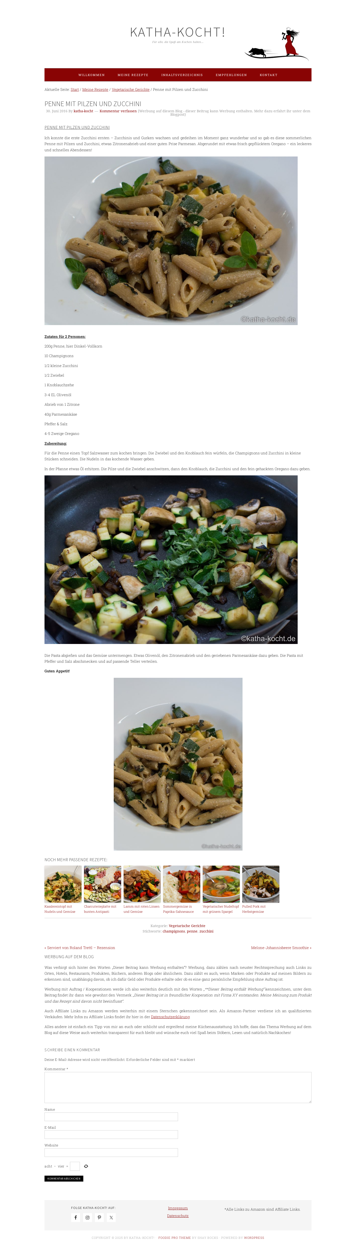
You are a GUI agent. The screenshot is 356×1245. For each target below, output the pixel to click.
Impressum (178, 1208)
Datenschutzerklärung (170, 1016)
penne (192, 931)
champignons (174, 931)
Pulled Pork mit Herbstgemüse (254, 909)
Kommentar (56, 1069)
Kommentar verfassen (118, 111)
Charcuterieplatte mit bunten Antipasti (100, 909)
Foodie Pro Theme (174, 1238)
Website (51, 1145)
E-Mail (50, 1127)
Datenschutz (178, 1215)
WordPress (254, 1238)
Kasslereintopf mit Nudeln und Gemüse (59, 909)
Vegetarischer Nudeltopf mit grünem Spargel (221, 909)
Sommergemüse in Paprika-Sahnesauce (178, 909)
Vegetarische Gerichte (187, 926)
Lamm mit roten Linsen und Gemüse (141, 909)
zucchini (206, 931)
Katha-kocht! (178, 31)
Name (49, 1109)
